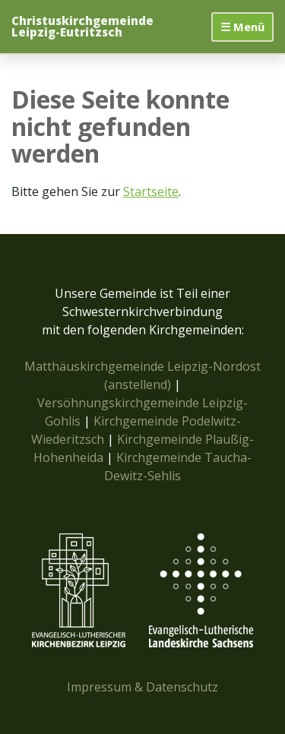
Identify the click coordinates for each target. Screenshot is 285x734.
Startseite (151, 191)
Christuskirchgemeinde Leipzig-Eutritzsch (82, 26)
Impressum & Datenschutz (142, 687)
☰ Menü (242, 26)
